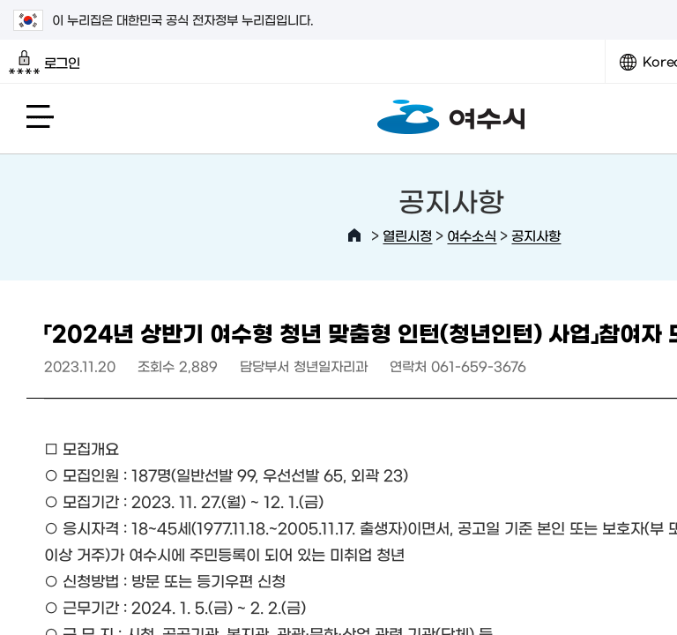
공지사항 (536, 235)
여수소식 (471, 235)
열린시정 (407, 235)
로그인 (44, 62)
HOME (354, 235)
